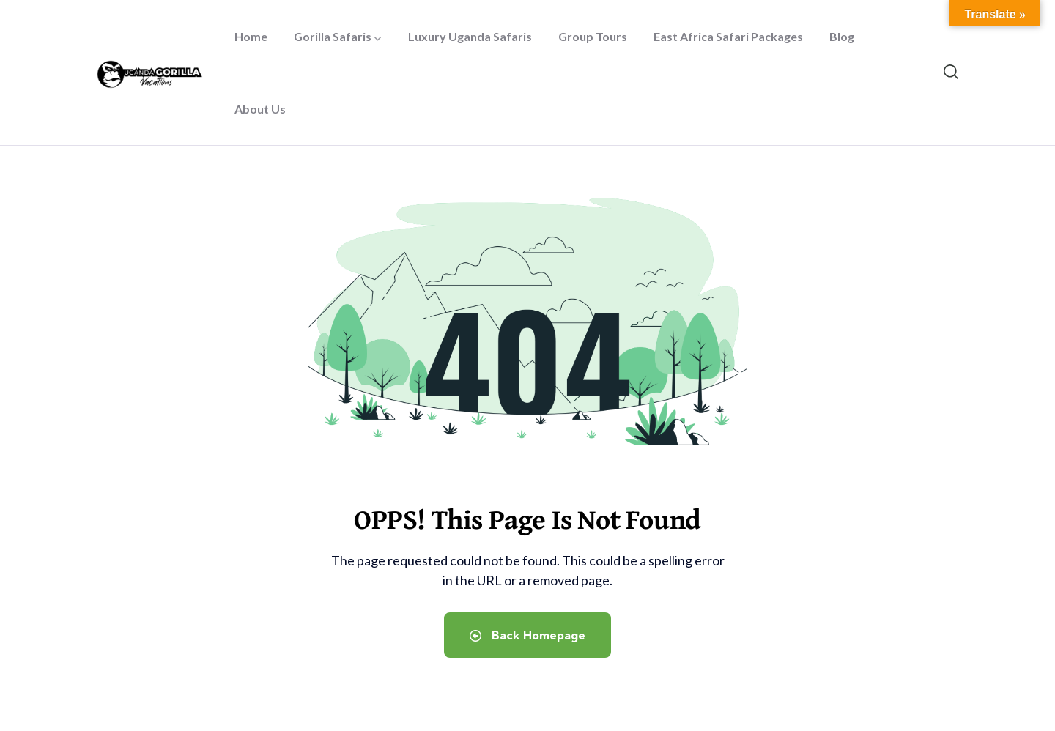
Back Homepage (527, 635)
